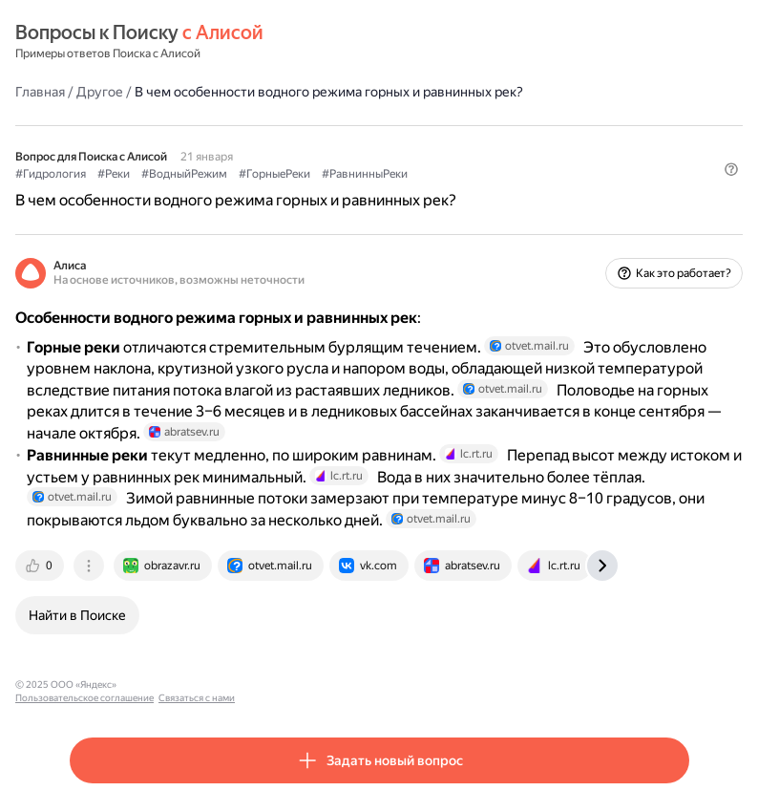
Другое (99, 91)
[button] (731, 169)
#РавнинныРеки (365, 174)
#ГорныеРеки (274, 174)
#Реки (113, 174)
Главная (40, 91)
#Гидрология (50, 174)
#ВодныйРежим (184, 174)
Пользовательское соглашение (194, 684)
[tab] (41, 565)
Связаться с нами (306, 684)
